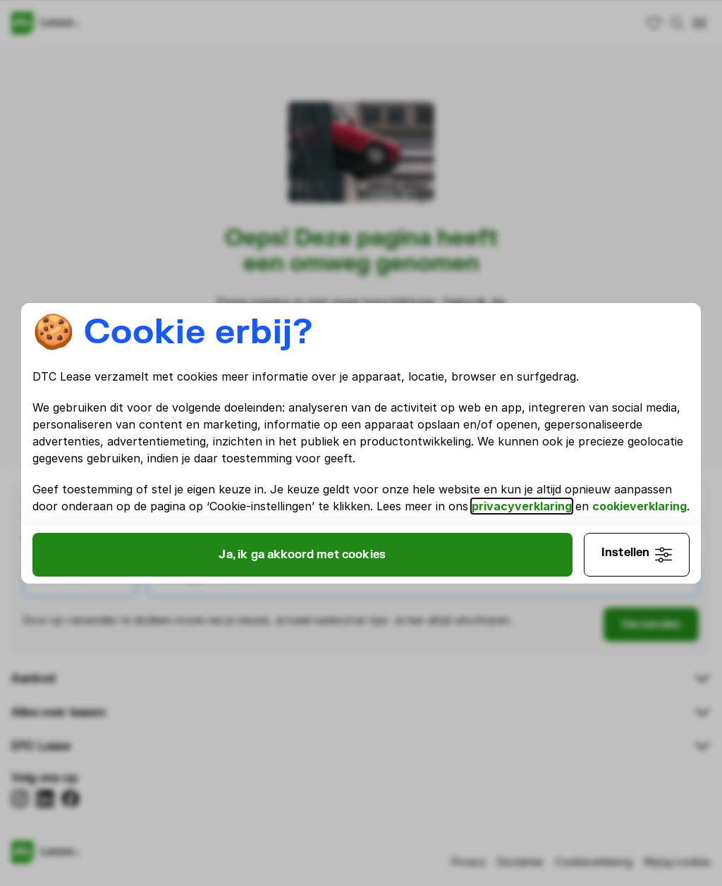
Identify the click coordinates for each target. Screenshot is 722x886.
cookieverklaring (641, 498)
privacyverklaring (523, 498)
